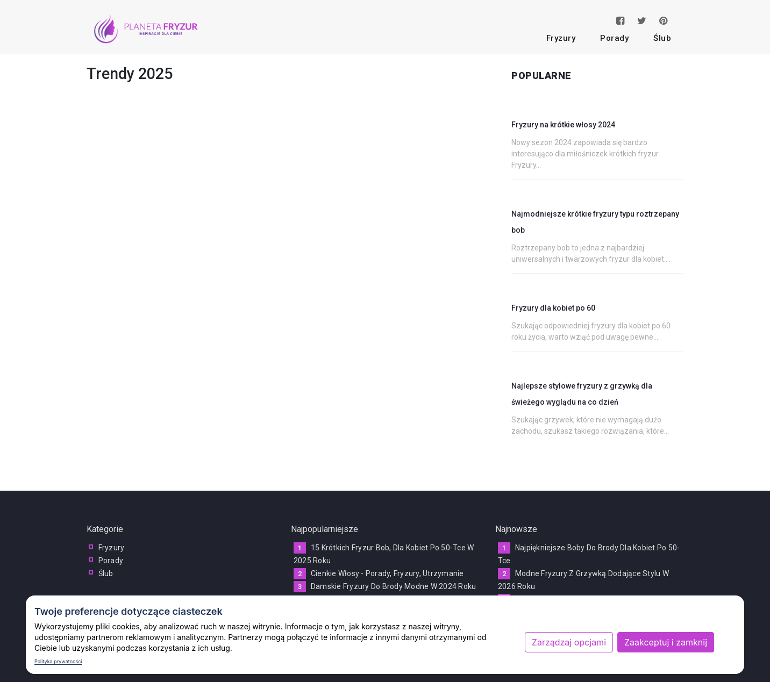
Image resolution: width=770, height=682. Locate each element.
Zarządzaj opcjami (569, 642)
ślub (662, 38)
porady (614, 38)
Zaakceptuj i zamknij (665, 642)
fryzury (561, 38)
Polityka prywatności (58, 661)
